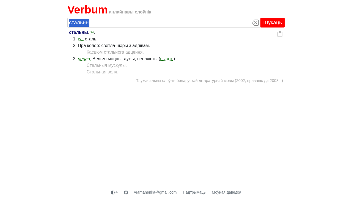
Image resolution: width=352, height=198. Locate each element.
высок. (167, 58)
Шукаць (272, 22)
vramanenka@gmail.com (155, 192)
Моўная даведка (226, 192)
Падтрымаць (194, 192)
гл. (81, 39)
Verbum (87, 10)
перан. (84, 58)
